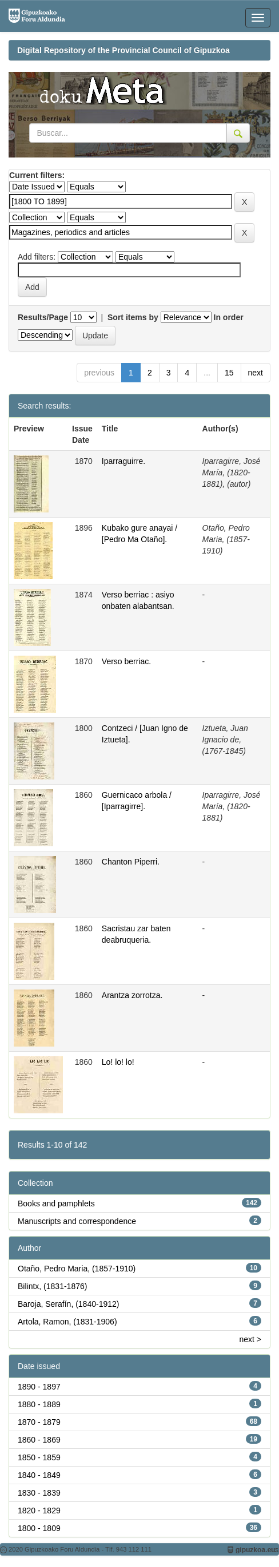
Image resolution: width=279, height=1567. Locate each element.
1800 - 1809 (39, 1528)
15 (229, 372)
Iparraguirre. (123, 461)
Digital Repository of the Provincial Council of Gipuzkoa (123, 50)
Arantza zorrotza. (132, 995)
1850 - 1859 (39, 1457)
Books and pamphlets (56, 1203)
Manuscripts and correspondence (77, 1221)
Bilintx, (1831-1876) (52, 1286)
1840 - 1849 (39, 1475)
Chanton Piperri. (131, 861)
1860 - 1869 (39, 1439)
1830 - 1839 (39, 1492)
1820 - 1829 (39, 1510)
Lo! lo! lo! (118, 1062)
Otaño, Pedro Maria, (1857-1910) (76, 1268)
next (255, 372)
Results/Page (43, 317)
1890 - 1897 (39, 1386)
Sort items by (132, 317)
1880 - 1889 (39, 1404)
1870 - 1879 (39, 1422)
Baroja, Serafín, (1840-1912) (68, 1303)
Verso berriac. (126, 661)
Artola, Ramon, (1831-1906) (67, 1321)
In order (229, 317)
